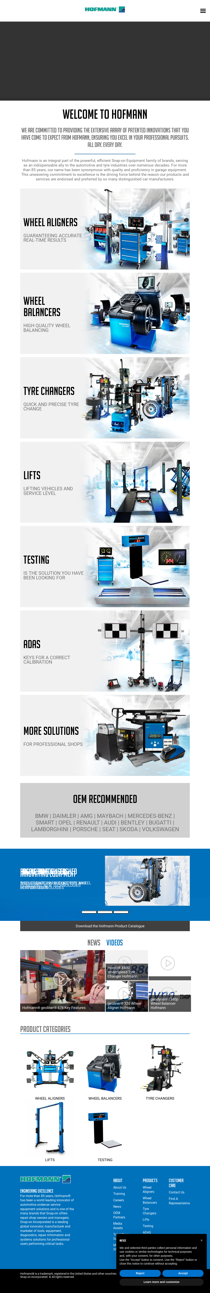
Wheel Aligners (50, 1096)
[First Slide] (89, 912)
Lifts (50, 1157)
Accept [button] (183, 1273)
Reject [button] (140, 1273)
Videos (114, 942)
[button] (201, 1240)
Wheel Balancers (105, 1096)
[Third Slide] (121, 912)
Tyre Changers (160, 1096)
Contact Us (176, 1192)
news (93, 942)
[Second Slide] (105, 912)
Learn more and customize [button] (161, 1282)
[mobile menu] (203, 11)
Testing (105, 1157)
